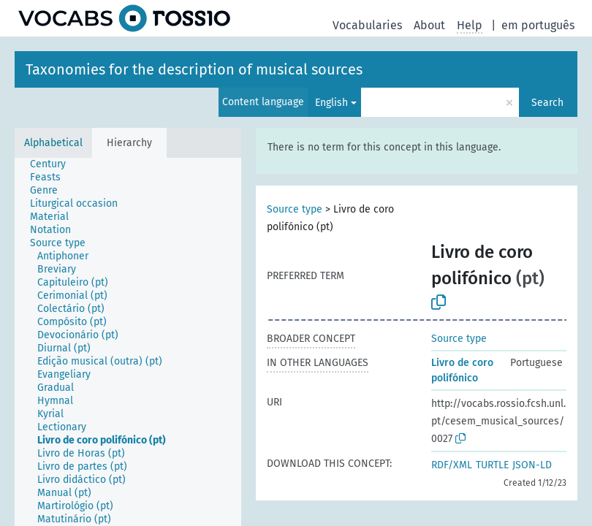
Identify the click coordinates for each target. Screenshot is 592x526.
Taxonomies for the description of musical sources (194, 69)
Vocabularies (367, 25)
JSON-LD (532, 465)
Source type (294, 209)
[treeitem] (54, 164)
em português (537, 25)
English (331, 102)
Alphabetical (53, 143)
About (429, 25)
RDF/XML (451, 465)
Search (547, 102)
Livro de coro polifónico (462, 370)
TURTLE (492, 465)
